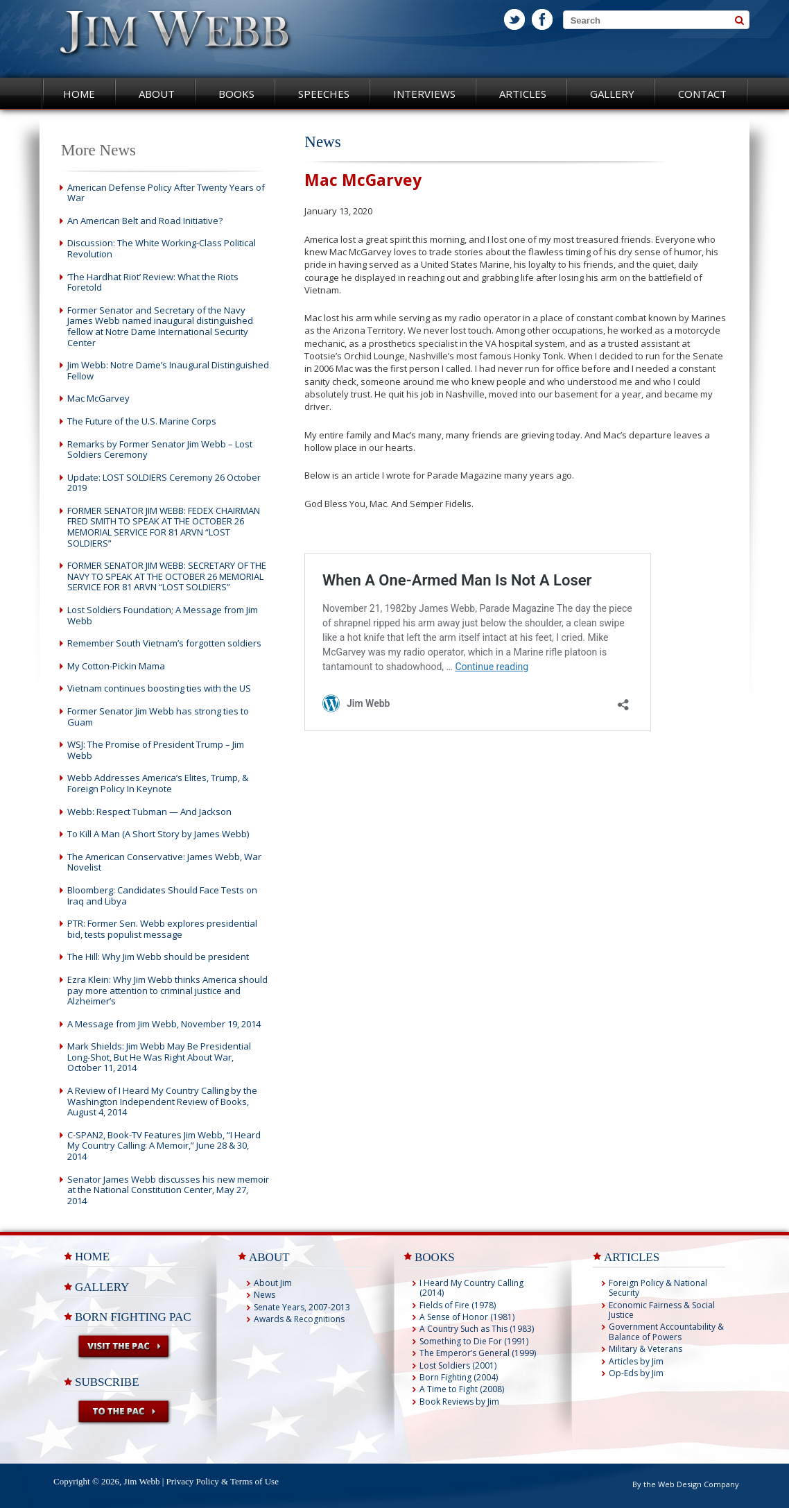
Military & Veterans (645, 1349)
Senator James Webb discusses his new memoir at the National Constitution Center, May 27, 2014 (168, 1190)
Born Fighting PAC (133, 1316)
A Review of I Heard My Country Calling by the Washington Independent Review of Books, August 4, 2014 (162, 1101)
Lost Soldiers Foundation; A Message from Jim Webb (162, 615)
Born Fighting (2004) (458, 1377)
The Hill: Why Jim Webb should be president (158, 956)
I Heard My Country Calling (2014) (471, 1288)
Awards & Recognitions (299, 1319)
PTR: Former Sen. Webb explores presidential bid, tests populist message (162, 929)
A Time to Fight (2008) (461, 1389)
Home (79, 94)
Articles (522, 94)
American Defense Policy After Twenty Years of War (166, 193)
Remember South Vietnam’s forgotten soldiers (164, 643)
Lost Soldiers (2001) (457, 1365)
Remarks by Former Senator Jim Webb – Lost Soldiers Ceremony (159, 449)
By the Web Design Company (685, 1484)
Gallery (612, 94)
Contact (702, 94)
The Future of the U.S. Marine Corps (141, 421)
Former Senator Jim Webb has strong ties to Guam (158, 716)
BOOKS (435, 1257)
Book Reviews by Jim (459, 1401)
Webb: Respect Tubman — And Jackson (149, 811)
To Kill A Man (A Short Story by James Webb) (158, 834)
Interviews (424, 94)
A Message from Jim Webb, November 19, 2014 (164, 1024)
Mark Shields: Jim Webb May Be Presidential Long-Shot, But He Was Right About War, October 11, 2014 (159, 1057)
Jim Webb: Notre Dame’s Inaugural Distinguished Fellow (168, 370)
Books (236, 94)
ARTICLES (631, 1257)
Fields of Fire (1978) (457, 1305)
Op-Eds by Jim (636, 1373)
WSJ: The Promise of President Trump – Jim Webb (155, 750)
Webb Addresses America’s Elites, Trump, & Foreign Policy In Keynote (157, 783)
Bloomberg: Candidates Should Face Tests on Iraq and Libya (162, 895)
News (264, 1295)
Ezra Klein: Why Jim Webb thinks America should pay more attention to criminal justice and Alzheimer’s (167, 990)
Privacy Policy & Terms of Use (222, 1481)
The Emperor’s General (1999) (477, 1353)
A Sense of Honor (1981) (466, 1317)
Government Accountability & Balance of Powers (666, 1331)
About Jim (273, 1283)
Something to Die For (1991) (473, 1341)
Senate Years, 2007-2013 (302, 1307)
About (157, 94)
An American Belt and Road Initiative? (145, 220)
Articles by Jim (636, 1361)
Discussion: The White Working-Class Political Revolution (161, 248)
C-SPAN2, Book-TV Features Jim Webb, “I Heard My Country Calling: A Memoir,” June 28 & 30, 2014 (164, 1146)
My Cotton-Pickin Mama (116, 666)
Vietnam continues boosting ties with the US (159, 688)
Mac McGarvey (98, 398)
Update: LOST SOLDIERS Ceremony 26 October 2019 (164, 483)
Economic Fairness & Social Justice (662, 1310)
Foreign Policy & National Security (658, 1288)
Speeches (323, 94)
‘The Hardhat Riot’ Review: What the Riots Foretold (153, 282)
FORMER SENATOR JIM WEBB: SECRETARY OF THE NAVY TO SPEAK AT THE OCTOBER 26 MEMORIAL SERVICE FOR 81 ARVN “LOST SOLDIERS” (166, 576)
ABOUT (269, 1257)
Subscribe (107, 1382)
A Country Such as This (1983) (476, 1329)
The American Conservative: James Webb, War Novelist (164, 862)
